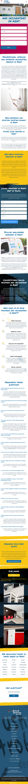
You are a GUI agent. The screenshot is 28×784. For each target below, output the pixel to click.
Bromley (5, 662)
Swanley (23, 660)
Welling (22, 669)
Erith (14, 662)
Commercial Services (14, 728)
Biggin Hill (5, 669)
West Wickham (23, 667)
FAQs (14, 695)
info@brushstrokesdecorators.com (9, 269)
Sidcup (13, 674)
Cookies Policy (14, 743)
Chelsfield (5, 674)
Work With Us (14, 736)
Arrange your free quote (14, 561)
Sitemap (14, 745)
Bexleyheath (5, 667)
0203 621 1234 (14, 770)
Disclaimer (14, 738)
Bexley (4, 664)
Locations (14, 733)
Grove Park (13, 667)
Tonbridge (23, 662)
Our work (13, 575)
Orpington (14, 669)
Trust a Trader (9, 145)
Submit (8, 47)
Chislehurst (4, 671)
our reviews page (17, 145)
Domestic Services (14, 726)
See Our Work (14, 731)
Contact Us (13, 782)
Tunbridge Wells (22, 664)
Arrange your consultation (9, 221)
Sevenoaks (13, 671)
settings (15, 780)
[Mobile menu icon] (26, 2)
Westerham (22, 671)
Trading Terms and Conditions (14, 748)
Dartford (14, 660)
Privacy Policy (14, 741)
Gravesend (13, 664)
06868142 (18, 758)
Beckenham (4, 660)
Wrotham (23, 674)
